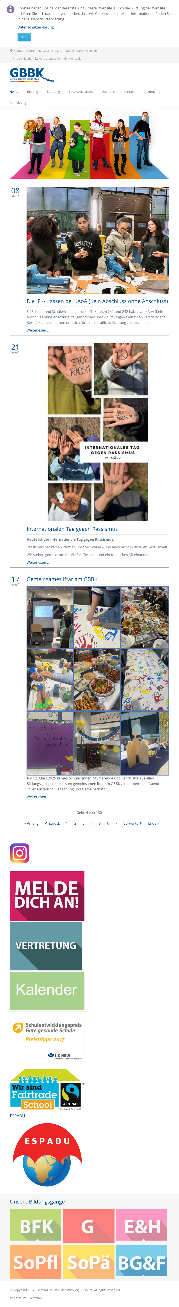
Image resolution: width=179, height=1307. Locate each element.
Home (14, 91)
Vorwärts (131, 823)
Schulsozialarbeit (81, 91)
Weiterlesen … (38, 330)
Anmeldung (18, 102)
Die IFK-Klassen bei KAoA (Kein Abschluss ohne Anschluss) (97, 301)
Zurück (54, 823)
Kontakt (129, 91)
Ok (24, 37)
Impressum (18, 1298)
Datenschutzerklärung (36, 27)
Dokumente (151, 91)
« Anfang (31, 823)
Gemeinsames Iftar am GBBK (62, 579)
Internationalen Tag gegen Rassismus (72, 528)
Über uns (108, 91)
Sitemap (36, 1298)
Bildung (32, 91)
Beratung (53, 91)
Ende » (153, 823)
